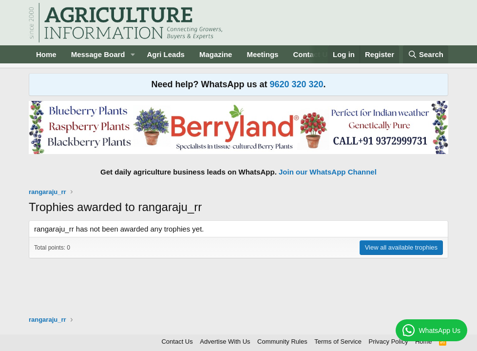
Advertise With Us (225, 341)
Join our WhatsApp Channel (328, 172)
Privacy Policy (388, 341)
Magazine (215, 54)
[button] (132, 54)
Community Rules (282, 341)
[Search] (426, 54)
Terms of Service (338, 341)
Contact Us (176, 341)
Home (46, 54)
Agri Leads (166, 54)
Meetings (262, 54)
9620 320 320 (296, 84)
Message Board (98, 54)
